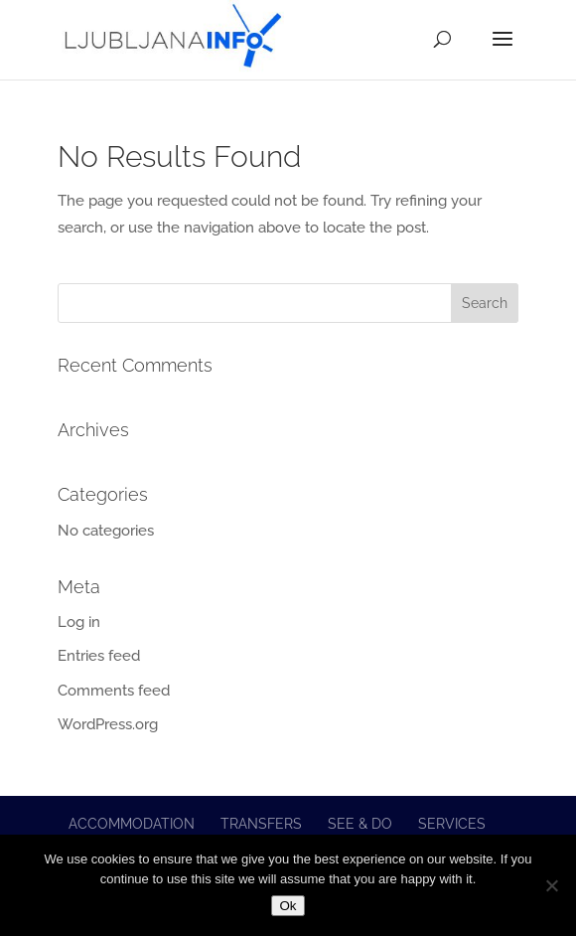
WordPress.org (108, 724)
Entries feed (99, 656)
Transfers (261, 824)
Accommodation (132, 824)
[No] (551, 885)
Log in (79, 622)
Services (452, 824)
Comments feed (114, 691)
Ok (287, 905)
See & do (360, 824)
